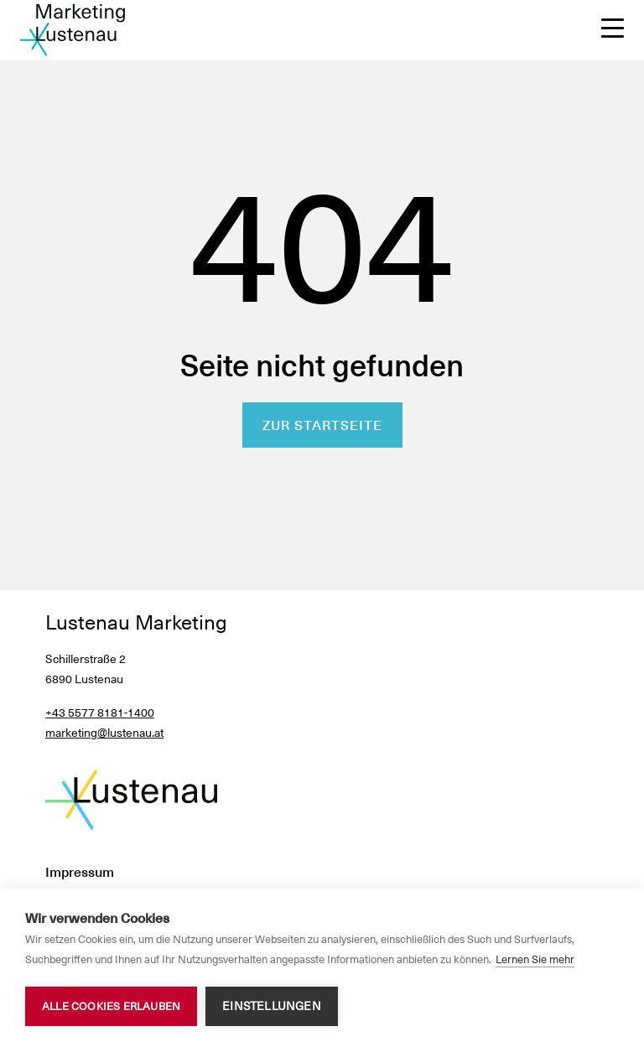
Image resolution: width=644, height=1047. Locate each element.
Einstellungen (271, 1005)
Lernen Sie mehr (535, 959)
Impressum (79, 872)
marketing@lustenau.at (104, 732)
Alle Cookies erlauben (111, 1006)
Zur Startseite (322, 425)
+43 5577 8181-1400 (99, 712)
